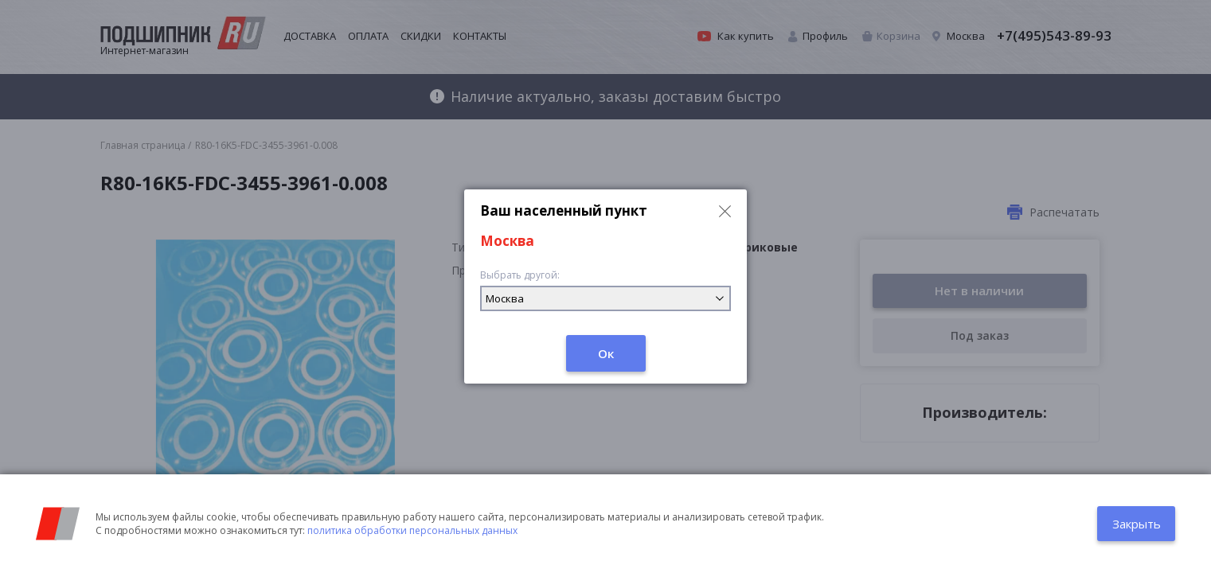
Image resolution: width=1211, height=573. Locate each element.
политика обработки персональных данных (412, 530)
